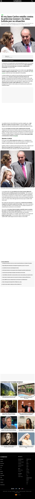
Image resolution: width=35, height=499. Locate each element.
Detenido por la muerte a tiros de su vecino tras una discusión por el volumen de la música (17, 263)
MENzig (27, 479)
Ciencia (1, 465)
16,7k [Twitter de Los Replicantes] (17, 488)
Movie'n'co (19, 466)
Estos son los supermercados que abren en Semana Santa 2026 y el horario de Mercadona (26, 397)
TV (0, 469)
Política (1, 461)
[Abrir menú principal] (1, 1)
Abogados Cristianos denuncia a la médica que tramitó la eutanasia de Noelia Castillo (26, 430)
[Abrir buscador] (32, 1)
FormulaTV (19, 460)
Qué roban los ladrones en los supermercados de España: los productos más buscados (17, 270)
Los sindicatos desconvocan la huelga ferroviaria (11, 267)
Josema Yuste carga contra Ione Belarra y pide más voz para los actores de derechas (8, 430)
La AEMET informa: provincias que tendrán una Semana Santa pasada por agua (8, 397)
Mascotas (27, 469)
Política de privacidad (22, 491)
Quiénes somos (5, 491)
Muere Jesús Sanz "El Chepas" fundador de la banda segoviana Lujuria (8, 446)
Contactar (17, 491)
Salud (27, 468)
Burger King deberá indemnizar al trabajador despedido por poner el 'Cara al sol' (16, 265)
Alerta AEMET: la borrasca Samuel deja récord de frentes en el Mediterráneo (15, 279)
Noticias (1, 459)
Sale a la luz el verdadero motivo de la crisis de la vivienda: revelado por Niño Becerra (16, 277)
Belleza (27, 463)
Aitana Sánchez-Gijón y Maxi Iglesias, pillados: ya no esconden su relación (8, 414)
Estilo (27, 482)
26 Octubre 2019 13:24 (8, 57)
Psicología (27, 472)
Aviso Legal (9, 491)
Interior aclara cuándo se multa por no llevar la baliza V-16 (12, 284)
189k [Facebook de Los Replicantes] (14, 488)
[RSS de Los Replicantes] (11, 488)
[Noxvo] (16, 494)
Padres (27, 466)
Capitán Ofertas (20, 476)
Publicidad (13, 491)
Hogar (27, 475)
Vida (1, 477)
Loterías (1, 482)
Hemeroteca (2, 484)
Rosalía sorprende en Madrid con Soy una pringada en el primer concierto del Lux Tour (26, 447)
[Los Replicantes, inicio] (17, 1)
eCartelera (19, 463)
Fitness (27, 480)
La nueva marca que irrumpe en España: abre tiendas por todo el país (14, 272)
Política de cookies (28, 491)
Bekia (27, 460)
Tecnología (2, 475)
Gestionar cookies (17, 492)
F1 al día (19, 471)
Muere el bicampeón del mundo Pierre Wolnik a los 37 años (12, 281)
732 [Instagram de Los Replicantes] (23, 488)
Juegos (1, 473)
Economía (2, 463)
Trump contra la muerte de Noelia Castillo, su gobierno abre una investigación (26, 414)
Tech (27, 483)
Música (1, 471)
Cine (1, 467)
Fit (26, 474)
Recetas (27, 471)
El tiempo (2, 479)
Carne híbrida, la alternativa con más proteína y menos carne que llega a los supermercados (18, 274)
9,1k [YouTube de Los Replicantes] (20, 488)
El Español (15, 135)
